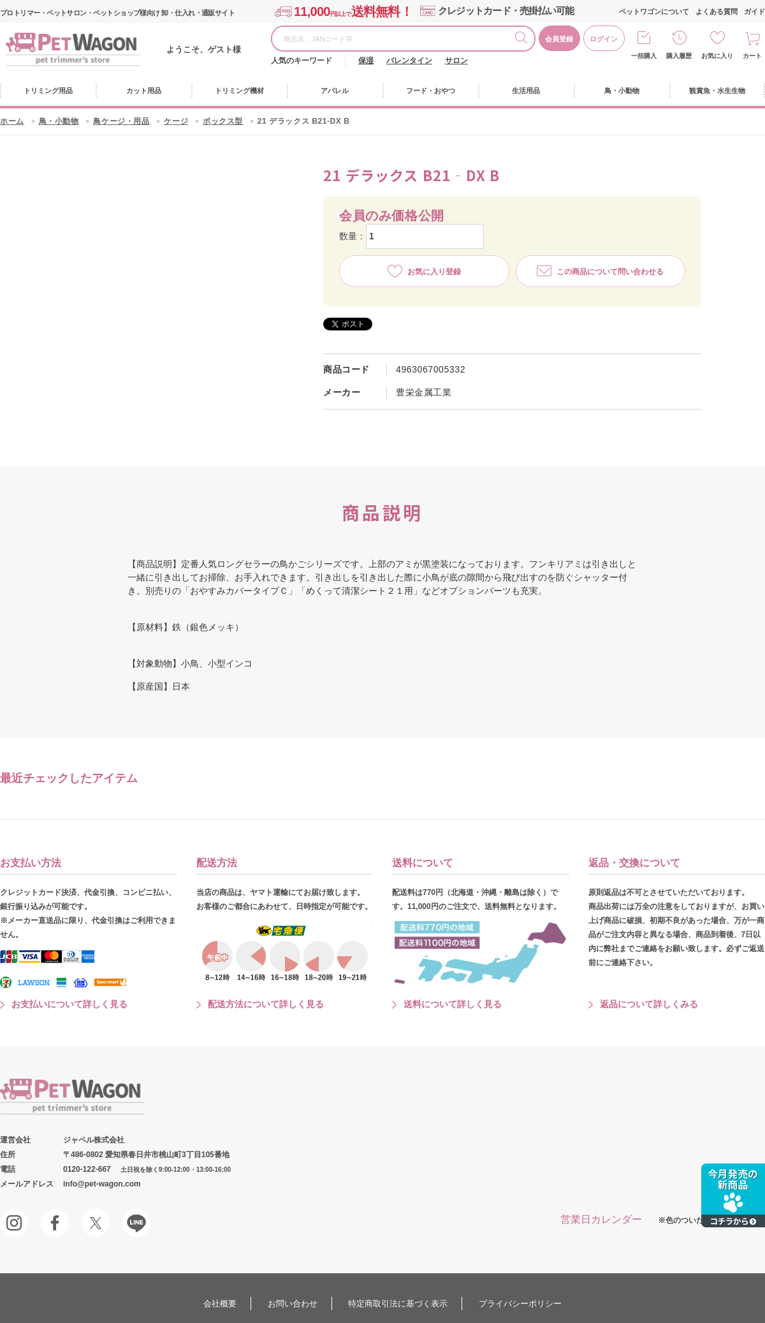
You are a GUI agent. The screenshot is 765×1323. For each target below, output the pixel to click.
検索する (524, 39)
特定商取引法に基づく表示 (398, 1303)
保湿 (366, 60)
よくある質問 (717, 11)
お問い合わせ (292, 1303)
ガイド (754, 11)
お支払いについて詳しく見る (69, 1004)
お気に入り (717, 55)
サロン (456, 60)
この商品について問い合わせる (610, 271)
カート (752, 55)
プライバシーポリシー (520, 1303)
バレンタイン (409, 60)
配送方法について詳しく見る (266, 1004)
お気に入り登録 (434, 271)
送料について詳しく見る (453, 1004)
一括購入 (644, 55)
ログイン (604, 39)
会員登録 (559, 39)
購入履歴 (679, 55)
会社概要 (220, 1303)
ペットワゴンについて (654, 11)
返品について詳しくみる (649, 1004)
